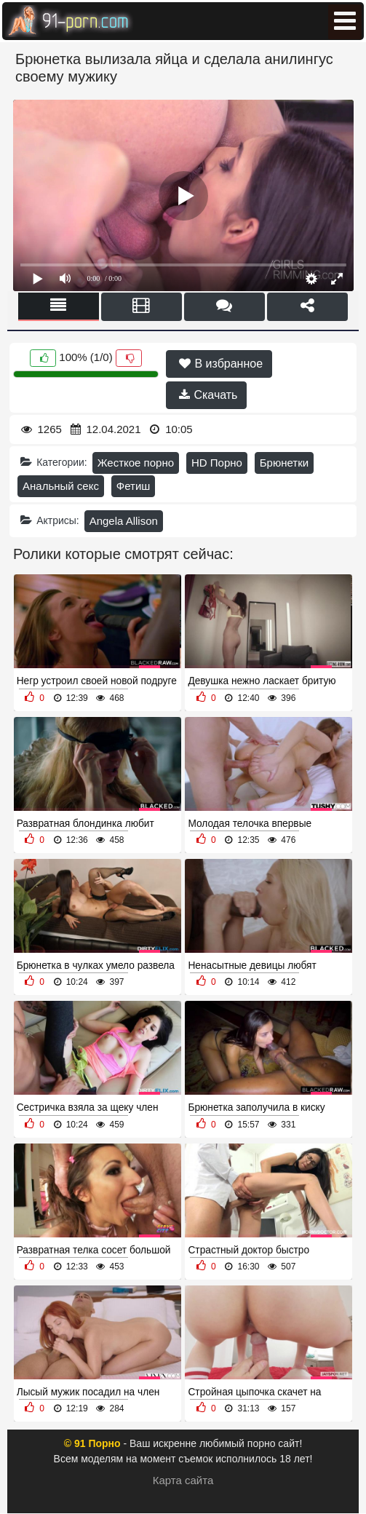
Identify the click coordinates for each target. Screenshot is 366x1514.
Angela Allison (123, 521)
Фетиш (133, 486)
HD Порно (216, 462)
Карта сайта (183, 1480)
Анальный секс (61, 486)
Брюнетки (284, 462)
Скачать (208, 395)
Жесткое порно (136, 462)
